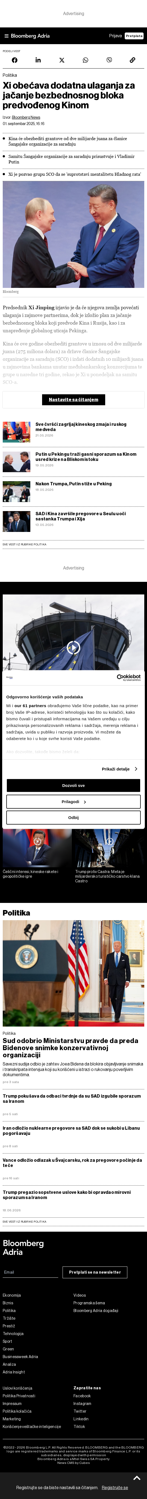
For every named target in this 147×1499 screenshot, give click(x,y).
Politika (16, 912)
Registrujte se (115, 1487)
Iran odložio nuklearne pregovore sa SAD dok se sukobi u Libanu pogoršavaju (71, 1131)
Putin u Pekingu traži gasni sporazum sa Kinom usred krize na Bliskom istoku (86, 457)
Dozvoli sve (73, 785)
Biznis (8, 1303)
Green (8, 1349)
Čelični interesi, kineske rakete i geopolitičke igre (30, 874)
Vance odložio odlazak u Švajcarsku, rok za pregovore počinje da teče (72, 1163)
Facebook (82, 1396)
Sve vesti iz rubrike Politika (24, 544)
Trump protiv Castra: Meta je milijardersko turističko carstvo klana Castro (107, 876)
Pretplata (134, 36)
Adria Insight (14, 1372)
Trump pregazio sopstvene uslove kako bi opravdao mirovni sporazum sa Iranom (67, 1195)
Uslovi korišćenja (17, 1388)
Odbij (73, 817)
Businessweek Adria (20, 1357)
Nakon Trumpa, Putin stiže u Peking (74, 483)
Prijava (115, 35)
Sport (7, 1341)
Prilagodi (74, 801)
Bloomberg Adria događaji (96, 1310)
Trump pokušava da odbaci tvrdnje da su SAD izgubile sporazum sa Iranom (72, 1098)
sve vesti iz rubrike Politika (24, 1221)
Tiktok (79, 1426)
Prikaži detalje (116, 769)
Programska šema (89, 1303)
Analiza (9, 1364)
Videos (80, 1295)
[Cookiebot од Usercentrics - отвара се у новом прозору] (117, 677)
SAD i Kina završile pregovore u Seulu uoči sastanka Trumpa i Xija (81, 516)
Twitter (80, 1411)
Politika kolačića (17, 1411)
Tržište (9, 1318)
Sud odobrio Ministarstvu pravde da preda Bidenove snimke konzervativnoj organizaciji (70, 1048)
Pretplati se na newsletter (95, 1272)
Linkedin (81, 1419)
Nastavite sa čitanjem (73, 399)
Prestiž (9, 1326)
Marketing (12, 1419)
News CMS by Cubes (73, 1463)
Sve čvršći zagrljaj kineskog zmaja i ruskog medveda (81, 427)
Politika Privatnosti (19, 1396)
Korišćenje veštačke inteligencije (32, 1426)
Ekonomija (12, 1295)
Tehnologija (13, 1333)
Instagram (83, 1403)
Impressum (12, 1403)
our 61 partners (30, 705)
